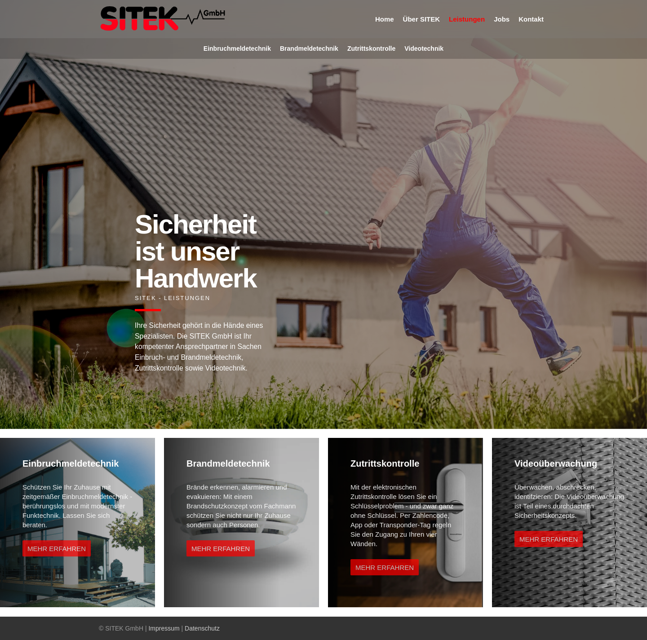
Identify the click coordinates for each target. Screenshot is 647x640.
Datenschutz (202, 628)
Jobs (502, 19)
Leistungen (467, 19)
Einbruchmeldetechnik (237, 48)
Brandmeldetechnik (309, 48)
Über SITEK (421, 19)
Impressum (163, 628)
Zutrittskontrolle (371, 48)
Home (384, 19)
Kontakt (531, 19)
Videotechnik (423, 48)
